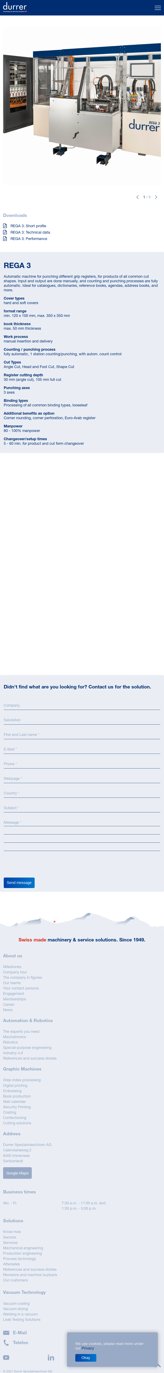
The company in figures (22, 977)
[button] (137, 197)
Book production (17, 1096)
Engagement (13, 993)
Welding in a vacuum (20, 1314)
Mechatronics (14, 1036)
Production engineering (22, 1253)
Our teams (12, 982)
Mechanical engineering (23, 1248)
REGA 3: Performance (25, 238)
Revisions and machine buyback (30, 1274)
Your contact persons (21, 988)
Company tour (15, 972)
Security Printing (17, 1107)
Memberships (14, 999)
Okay (85, 1358)
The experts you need (21, 1031)
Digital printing (15, 1085)
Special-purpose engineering (27, 1047)
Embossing (12, 1090)
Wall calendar (14, 1101)
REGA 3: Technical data (26, 232)
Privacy (88, 1348)
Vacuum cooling (16, 1303)
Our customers (15, 1280)
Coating (9, 1112)
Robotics (10, 1042)
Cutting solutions (17, 1123)
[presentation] (35, 866)
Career (8, 1004)
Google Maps (17, 1173)
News (8, 1009)
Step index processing (22, 1080)
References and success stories (30, 1058)
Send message (19, 883)
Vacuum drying (15, 1308)
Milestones (12, 966)
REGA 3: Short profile (24, 226)
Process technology (19, 1258)
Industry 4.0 (13, 1053)
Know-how (12, 1231)
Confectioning (14, 1117)
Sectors (9, 1237)
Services (10, 1242)
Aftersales (11, 1264)
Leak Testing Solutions (21, 1319)
